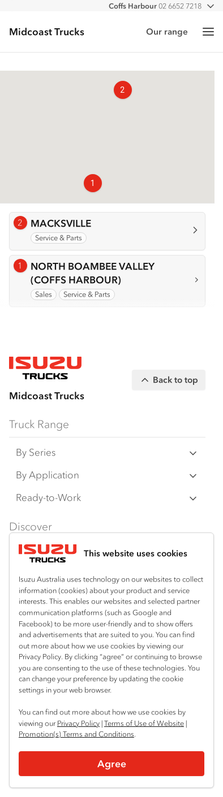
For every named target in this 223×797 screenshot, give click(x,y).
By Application (107, 475)
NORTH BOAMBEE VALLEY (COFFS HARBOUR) (93, 272)
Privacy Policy (78, 723)
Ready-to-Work (107, 497)
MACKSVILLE (61, 222)
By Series (107, 452)
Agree (111, 763)
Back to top (168, 379)
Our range (167, 31)
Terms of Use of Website (144, 723)
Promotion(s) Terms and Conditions (76, 734)
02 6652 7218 (155, 6)
